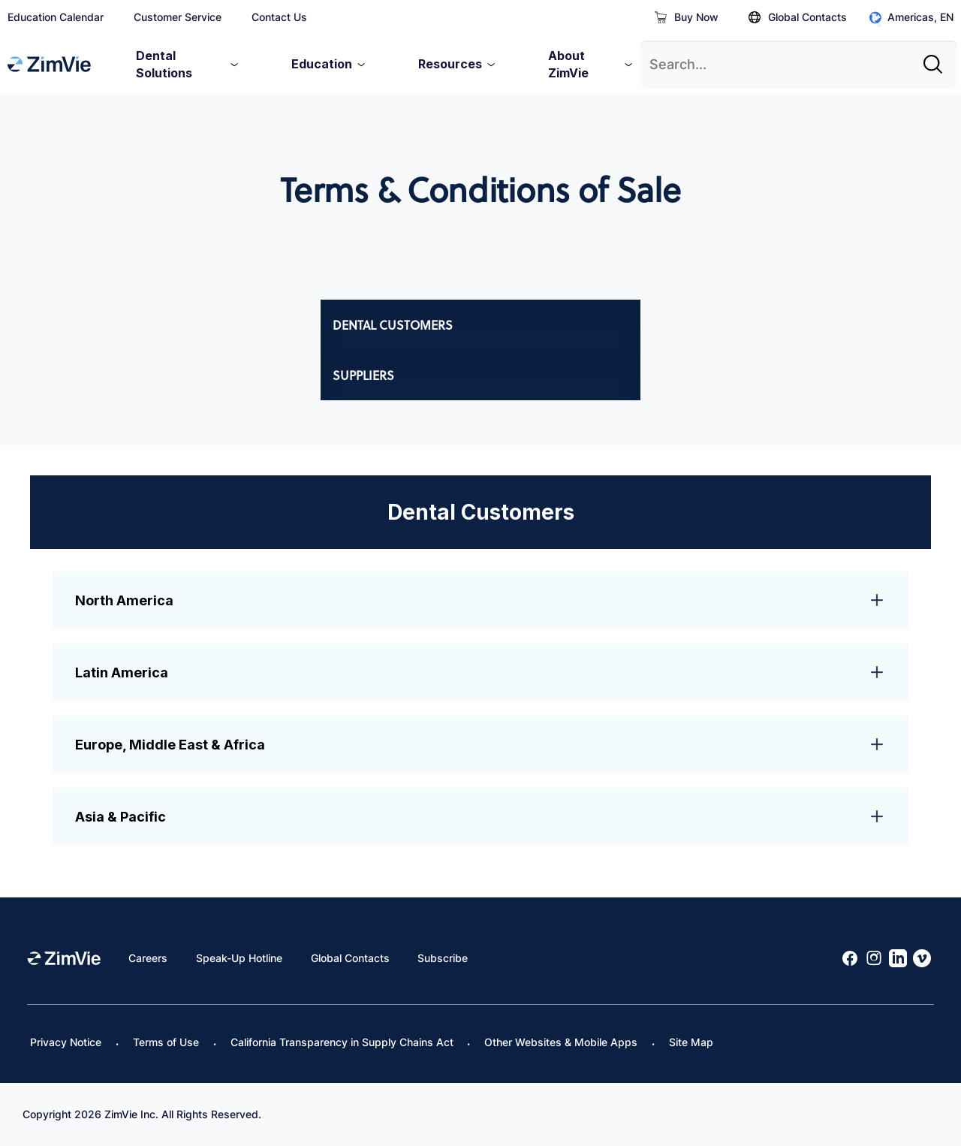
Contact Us (279, 17)
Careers (147, 957)
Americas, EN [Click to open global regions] (911, 17)
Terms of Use (166, 1042)
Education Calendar (56, 17)
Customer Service (177, 17)
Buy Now (686, 17)
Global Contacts (798, 17)
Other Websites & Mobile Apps (560, 1042)
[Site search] (937, 59)
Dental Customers (393, 324)
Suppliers (363, 375)
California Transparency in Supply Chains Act (341, 1042)
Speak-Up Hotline (239, 957)
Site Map (691, 1042)
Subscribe (442, 957)
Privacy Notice (65, 1042)
